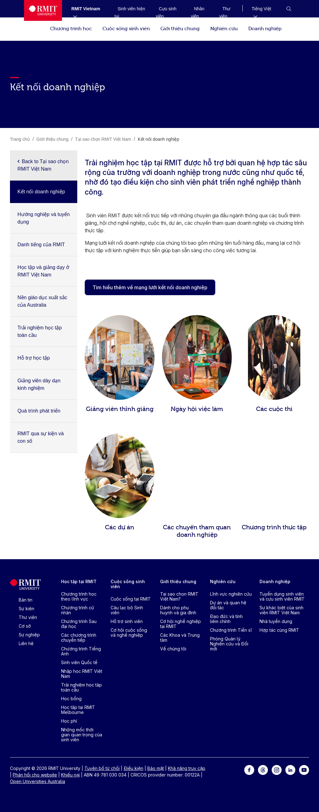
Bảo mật (155, 768)
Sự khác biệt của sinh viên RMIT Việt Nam (281, 610)
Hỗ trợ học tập (33, 358)
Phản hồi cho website (35, 774)
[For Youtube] (304, 769)
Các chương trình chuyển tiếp (78, 637)
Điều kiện (133, 768)
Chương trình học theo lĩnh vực (79, 596)
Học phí (69, 721)
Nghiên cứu (224, 28)
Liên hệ (26, 643)
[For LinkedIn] (290, 769)
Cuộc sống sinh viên (126, 28)
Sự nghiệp (29, 634)
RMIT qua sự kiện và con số (40, 437)
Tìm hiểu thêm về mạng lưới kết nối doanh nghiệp (150, 287)
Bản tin (25, 599)
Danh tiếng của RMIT (41, 244)
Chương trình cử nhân (77, 610)
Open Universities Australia (37, 781)
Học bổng (71, 698)
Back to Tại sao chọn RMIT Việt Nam (43, 165)
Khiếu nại (70, 774)
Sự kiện (26, 608)
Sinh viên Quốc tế (79, 662)
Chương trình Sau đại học (79, 624)
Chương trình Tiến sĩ (231, 630)
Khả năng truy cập (186, 768)
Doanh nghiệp (265, 28)
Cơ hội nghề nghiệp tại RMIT (180, 624)
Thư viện (28, 617)
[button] (289, 8)
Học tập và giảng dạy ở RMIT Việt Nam (43, 271)
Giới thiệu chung (180, 28)
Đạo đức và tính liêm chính (226, 619)
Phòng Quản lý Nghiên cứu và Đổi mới (229, 643)
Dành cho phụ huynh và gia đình (178, 610)
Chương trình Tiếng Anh (81, 651)
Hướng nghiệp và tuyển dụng (43, 218)
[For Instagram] (277, 769)
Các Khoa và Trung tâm (180, 637)
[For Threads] (263, 769)
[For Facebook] (249, 769)
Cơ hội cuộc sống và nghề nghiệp (129, 632)
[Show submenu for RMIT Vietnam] (72, 16)
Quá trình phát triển (38, 410)
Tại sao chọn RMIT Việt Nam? (179, 596)
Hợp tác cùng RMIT (279, 630)
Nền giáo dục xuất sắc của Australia (42, 301)
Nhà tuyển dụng (275, 621)
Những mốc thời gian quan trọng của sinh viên (81, 734)
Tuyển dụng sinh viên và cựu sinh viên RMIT (282, 596)
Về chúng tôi (173, 648)
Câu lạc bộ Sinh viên (127, 610)
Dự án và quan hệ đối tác (228, 605)
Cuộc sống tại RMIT (131, 599)
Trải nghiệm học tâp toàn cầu (81, 687)
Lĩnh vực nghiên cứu (231, 594)
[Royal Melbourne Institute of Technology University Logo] (43, 10)
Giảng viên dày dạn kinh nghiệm (38, 384)
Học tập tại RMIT (79, 581)
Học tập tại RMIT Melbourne (78, 710)
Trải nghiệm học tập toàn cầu (39, 331)
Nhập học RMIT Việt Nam (81, 673)
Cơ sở (25, 626)
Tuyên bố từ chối (102, 768)
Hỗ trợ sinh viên (127, 621)
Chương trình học (71, 28)
